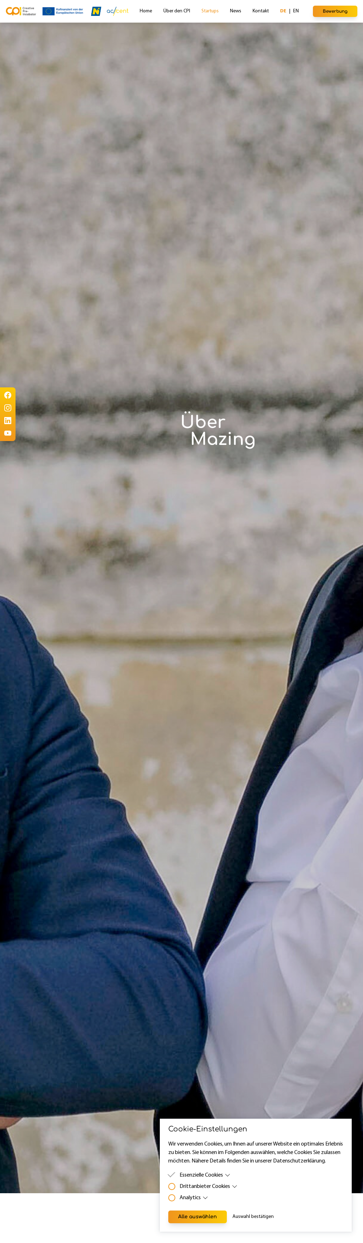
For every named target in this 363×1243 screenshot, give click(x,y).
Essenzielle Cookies (205, 1175)
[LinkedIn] (7, 420)
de (283, 11)
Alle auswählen (197, 1216)
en (296, 11)
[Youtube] (7, 433)
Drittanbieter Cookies (208, 1186)
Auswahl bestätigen (253, 1216)
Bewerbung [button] (335, 11)
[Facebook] (7, 395)
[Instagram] (7, 407)
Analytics (194, 1198)
